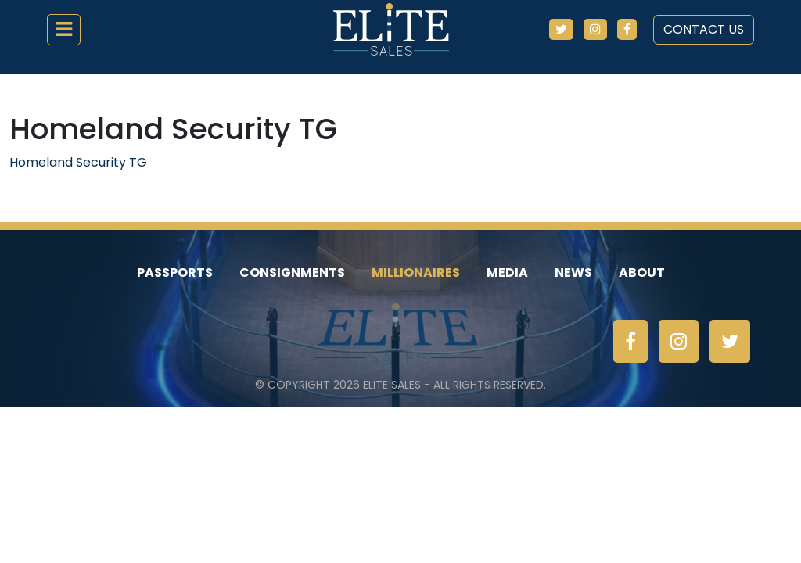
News (573, 273)
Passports (175, 273)
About (642, 273)
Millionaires (416, 273)
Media (507, 273)
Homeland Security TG (78, 162)
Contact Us (703, 29)
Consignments (292, 273)
